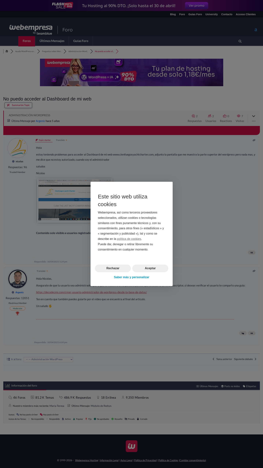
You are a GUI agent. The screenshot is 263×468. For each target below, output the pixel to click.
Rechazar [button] (112, 268)
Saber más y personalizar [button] (131, 277)
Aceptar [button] (150, 268)
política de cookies (129, 238)
